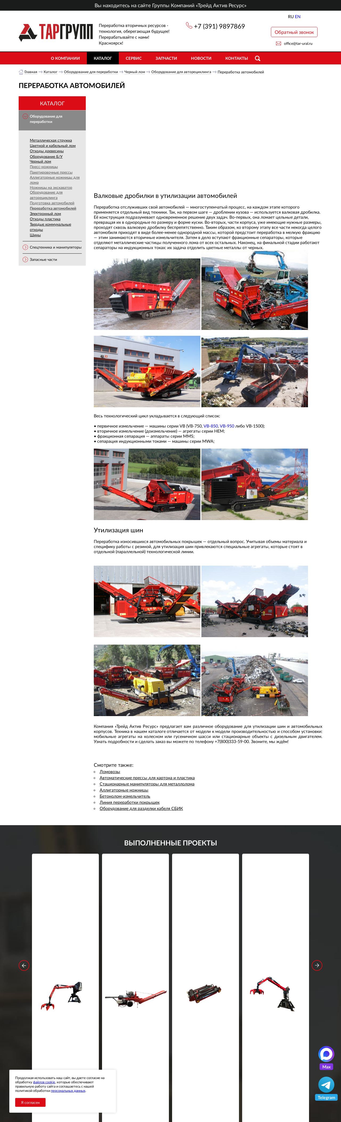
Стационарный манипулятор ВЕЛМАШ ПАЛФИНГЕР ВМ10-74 (275, 936)
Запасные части (43, 259)
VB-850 (211, 426)
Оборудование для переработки (92, 72)
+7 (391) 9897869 (219, 26)
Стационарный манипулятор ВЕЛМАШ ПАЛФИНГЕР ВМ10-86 (65, 936)
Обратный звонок (294, 32)
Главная (31, 72)
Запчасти (166, 58)
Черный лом (137, 72)
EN (298, 16)
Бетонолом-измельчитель (125, 796)
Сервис (134, 58)
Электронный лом (45, 213)
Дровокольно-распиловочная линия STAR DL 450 (135, 936)
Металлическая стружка (51, 140)
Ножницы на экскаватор (51, 187)
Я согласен (30, 1102)
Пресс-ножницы (44, 167)
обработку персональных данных (121, 1033)
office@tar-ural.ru (298, 43)
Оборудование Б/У (46, 156)
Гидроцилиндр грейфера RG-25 (206, 932)
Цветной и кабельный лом (53, 145)
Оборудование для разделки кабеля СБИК (141, 808)
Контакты (236, 58)
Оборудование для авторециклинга (185, 72)
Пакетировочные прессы (51, 172)
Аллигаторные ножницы (124, 790)
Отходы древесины (47, 151)
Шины (35, 235)
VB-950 (227, 426)
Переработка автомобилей (53, 208)
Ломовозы (110, 771)
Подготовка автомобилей (52, 203)
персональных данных (68, 1090)
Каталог (103, 58)
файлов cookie (44, 1082)
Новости (201, 58)
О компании (65, 58)
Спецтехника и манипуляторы (56, 247)
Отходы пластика (45, 219)
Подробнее (65, 955)
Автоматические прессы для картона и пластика (147, 777)
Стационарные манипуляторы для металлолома (147, 783)
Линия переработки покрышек (130, 802)
